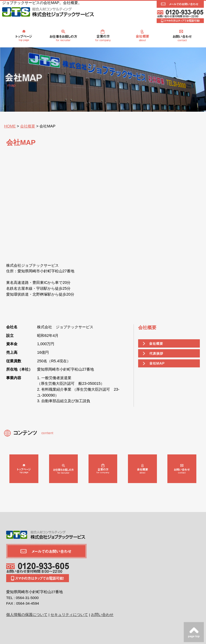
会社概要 (27, 126)
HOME (10, 126)
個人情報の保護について (26, 615)
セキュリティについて (69, 615)
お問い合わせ (102, 615)
